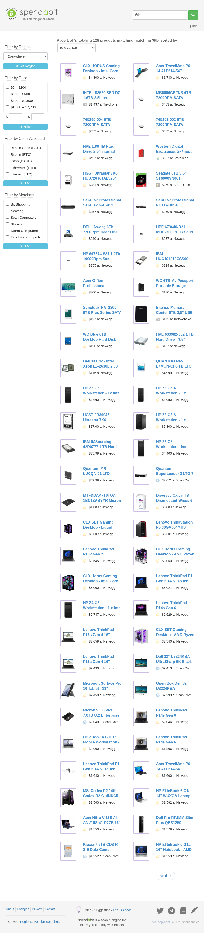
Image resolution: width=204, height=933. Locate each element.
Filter (25, 126)
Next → (165, 876)
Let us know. (122, 910)
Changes (23, 909)
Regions (26, 922)
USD (193, 26)
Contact (50, 909)
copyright (160, 922)
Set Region (25, 66)
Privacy (37, 909)
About (10, 909)
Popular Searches (47, 922)
